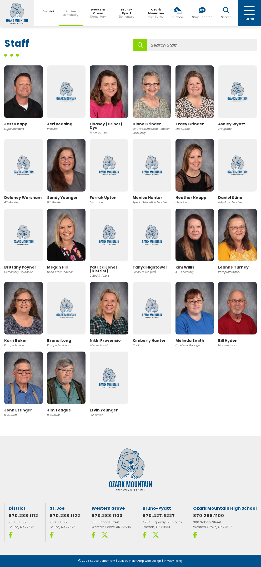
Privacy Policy (173, 561)
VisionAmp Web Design (145, 561)
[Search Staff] (202, 45)
